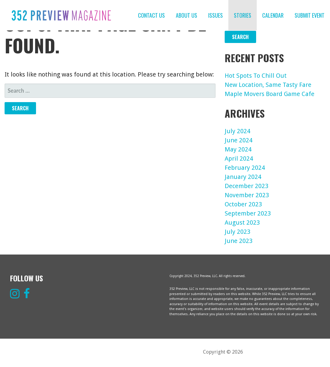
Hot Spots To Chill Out (256, 75)
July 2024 (237, 131)
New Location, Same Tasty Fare (268, 84)
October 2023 (243, 204)
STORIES (242, 15)
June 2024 (238, 140)
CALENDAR (273, 15)
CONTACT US (151, 15)
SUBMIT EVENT (310, 15)
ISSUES (215, 15)
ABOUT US (186, 15)
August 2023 (242, 222)
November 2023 (247, 195)
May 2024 (238, 149)
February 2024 (245, 167)
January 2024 (243, 176)
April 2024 (239, 158)
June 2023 (238, 240)
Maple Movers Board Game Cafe (269, 94)
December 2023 (246, 186)
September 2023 (248, 213)
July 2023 (237, 231)
